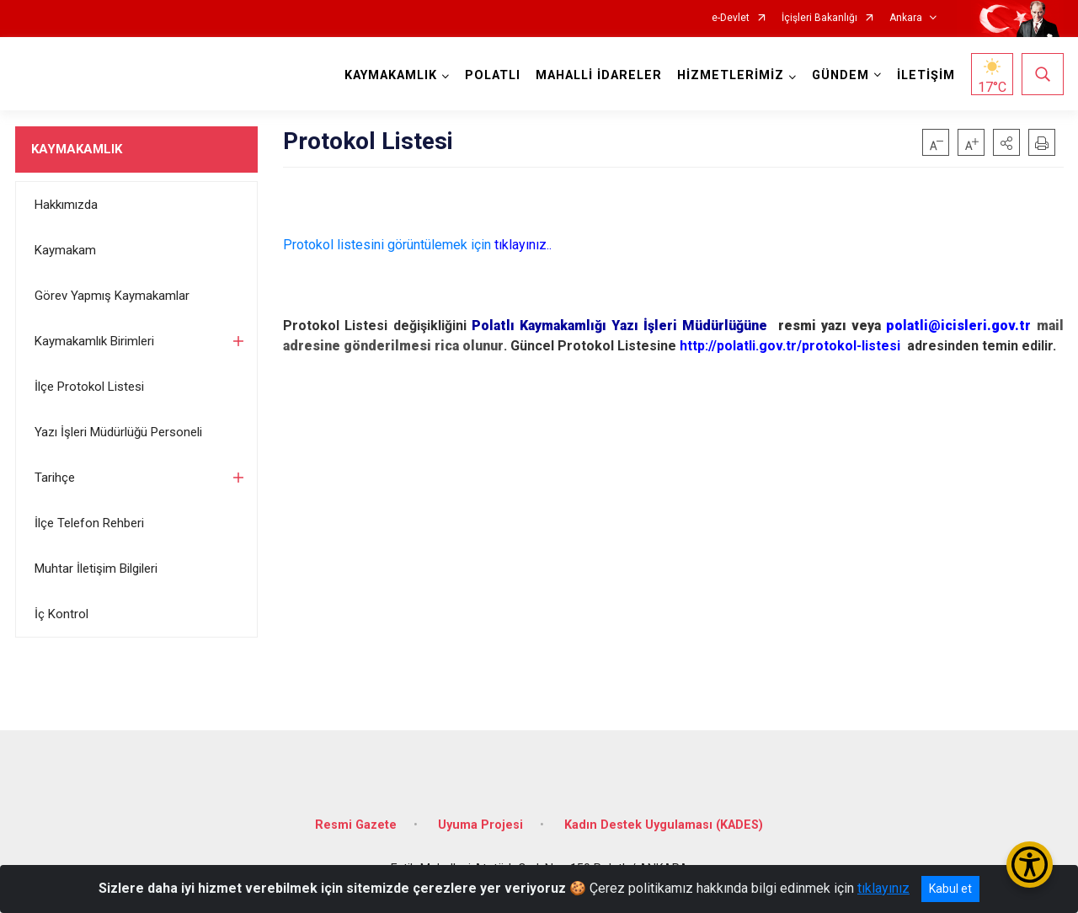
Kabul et (950, 888)
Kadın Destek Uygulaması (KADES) (663, 825)
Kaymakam (65, 250)
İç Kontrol (61, 614)
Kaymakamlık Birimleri (94, 341)
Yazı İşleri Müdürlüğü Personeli (118, 432)
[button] (1006, 142)
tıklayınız (883, 888)
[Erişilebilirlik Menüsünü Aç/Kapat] (1029, 864)
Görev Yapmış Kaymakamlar (112, 295)
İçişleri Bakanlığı (819, 18)
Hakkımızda (66, 204)
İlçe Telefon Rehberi (89, 523)
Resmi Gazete (356, 825)
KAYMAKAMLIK (76, 149)
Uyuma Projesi (480, 825)
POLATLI (492, 75)
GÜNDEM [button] (840, 75)
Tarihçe (55, 477)
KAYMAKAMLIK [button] (390, 75)
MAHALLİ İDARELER (599, 75)
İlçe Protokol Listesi (89, 386)
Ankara (905, 18)
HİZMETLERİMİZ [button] (730, 75)
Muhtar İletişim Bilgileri (96, 568)
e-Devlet (731, 18)
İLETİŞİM (926, 75)
